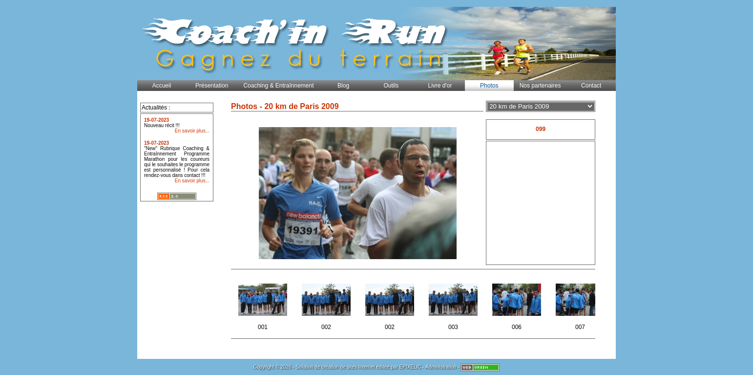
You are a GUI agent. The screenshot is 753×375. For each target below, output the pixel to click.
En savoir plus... (192, 130)
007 (580, 304)
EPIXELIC (410, 367)
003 (453, 304)
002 (327, 304)
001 (263, 304)
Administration (440, 367)
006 (517, 304)
